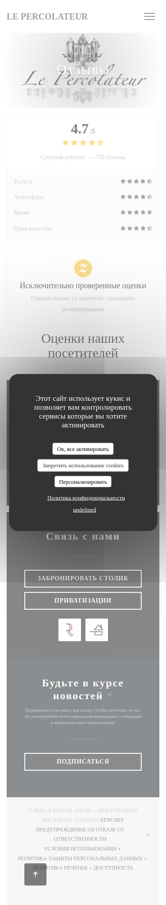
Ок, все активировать (83, 448)
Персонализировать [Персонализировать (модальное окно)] (83, 481)
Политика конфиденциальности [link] (86, 497)
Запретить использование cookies (83, 465)
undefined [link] (84, 509)
